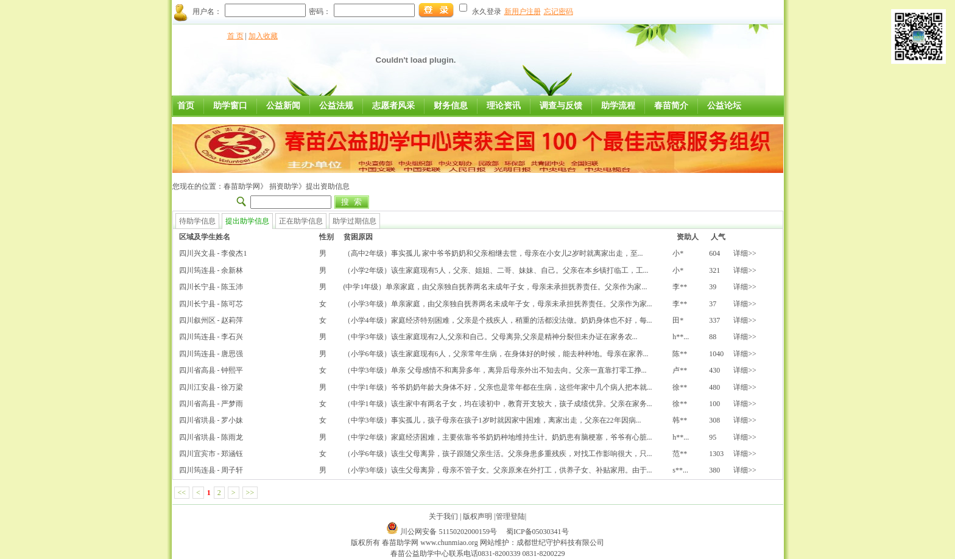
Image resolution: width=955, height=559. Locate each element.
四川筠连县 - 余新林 (211, 270)
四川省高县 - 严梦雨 (211, 403)
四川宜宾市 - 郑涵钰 (211, 453)
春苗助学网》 (245, 186)
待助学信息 (197, 221)
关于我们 (443, 516)
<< (182, 492)
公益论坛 (724, 105)
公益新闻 (283, 105)
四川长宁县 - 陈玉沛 (211, 287)
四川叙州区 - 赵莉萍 (211, 320)
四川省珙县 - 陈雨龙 (211, 437)
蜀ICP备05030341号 (537, 531)
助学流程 (618, 105)
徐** (679, 387)
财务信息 (451, 105)
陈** (679, 354)
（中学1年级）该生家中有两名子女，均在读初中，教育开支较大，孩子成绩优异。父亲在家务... (498, 403)
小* (677, 253)
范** (679, 453)
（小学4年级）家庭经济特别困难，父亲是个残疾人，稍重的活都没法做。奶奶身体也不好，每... (498, 320)
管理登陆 (510, 516)
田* (677, 320)
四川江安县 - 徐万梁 (211, 387)
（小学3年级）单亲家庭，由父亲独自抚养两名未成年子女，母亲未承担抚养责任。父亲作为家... (498, 304)
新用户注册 (522, 11)
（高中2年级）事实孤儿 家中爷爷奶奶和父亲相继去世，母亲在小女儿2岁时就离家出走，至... (493, 253)
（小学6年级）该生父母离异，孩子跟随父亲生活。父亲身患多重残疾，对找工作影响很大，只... (498, 453)
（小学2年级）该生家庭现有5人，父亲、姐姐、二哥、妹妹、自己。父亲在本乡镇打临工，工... (496, 270)
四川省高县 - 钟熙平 (211, 370)
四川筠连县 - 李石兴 (211, 336)
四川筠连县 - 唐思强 (211, 354)
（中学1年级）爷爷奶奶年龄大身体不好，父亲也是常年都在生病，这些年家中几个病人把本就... (498, 387)
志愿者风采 (393, 105)
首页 (185, 105)
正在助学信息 (301, 221)
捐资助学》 (286, 186)
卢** (679, 370)
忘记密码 (558, 11)
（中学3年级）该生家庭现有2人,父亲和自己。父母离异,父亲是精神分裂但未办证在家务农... (491, 336)
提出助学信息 (247, 221)
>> (250, 492)
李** (679, 287)
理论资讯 (504, 105)
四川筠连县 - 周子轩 (211, 470)
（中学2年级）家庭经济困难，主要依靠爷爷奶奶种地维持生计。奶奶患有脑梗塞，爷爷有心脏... (498, 437)
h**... (680, 336)
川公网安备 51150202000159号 (449, 531)
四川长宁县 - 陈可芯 (211, 304)
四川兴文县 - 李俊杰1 (213, 253)
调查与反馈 (561, 105)
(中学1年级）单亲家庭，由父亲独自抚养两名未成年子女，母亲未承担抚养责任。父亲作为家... (495, 287)
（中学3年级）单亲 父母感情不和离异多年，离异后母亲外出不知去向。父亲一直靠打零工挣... (495, 370)
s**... (680, 470)
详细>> (744, 253)
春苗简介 (671, 105)
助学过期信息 (354, 221)
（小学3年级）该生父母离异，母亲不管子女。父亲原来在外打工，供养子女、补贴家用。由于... (498, 470)
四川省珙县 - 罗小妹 (211, 420)
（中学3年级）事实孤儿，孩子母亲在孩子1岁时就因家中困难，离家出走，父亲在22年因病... (492, 420)
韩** (679, 420)
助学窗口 (230, 105)
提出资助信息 (328, 186)
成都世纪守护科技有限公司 (560, 542)
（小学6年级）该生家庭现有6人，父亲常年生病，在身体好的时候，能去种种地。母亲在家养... (496, 354)
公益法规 (336, 105)
